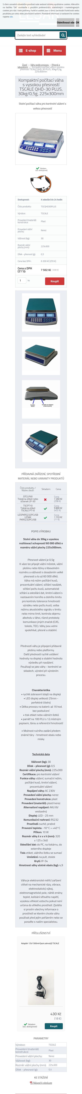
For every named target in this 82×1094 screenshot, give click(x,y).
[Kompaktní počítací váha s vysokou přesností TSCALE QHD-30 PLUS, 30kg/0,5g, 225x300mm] (41, 115)
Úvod (24, 65)
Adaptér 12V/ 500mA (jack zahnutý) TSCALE (40, 943)
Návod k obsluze (41, 1083)
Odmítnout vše (65, 22)
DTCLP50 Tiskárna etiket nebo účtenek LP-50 (28, 499)
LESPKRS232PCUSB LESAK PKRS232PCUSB (28, 517)
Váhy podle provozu (39, 65)
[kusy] (22, 280)
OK (77, 22)
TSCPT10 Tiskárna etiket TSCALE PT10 (27, 508)
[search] (63, 35)
